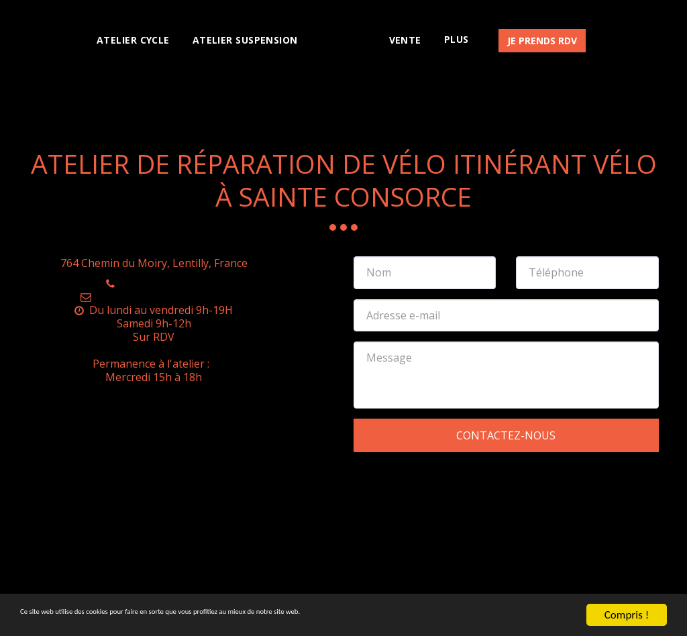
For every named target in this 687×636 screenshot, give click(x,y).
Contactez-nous (506, 435)
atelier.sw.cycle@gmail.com (153, 296)
